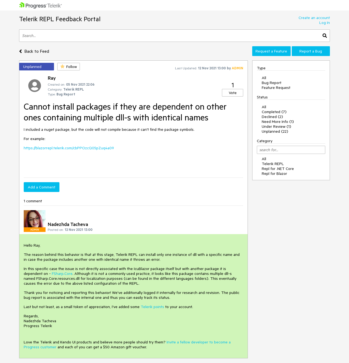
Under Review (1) (276, 126)
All (264, 77)
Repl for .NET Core (278, 168)
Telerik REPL (273, 163)
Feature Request (276, 87)
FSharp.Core (62, 273)
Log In (324, 22)
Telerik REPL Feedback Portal (60, 19)
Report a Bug (310, 51)
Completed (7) (274, 111)
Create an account (314, 17)
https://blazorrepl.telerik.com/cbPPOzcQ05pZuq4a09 (69, 147)
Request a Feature (271, 51)
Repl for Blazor (274, 173)
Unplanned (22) (275, 131)
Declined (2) (272, 116)
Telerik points (152, 306)
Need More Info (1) (278, 121)
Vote (233, 92)
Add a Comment (41, 187)
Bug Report (271, 82)
